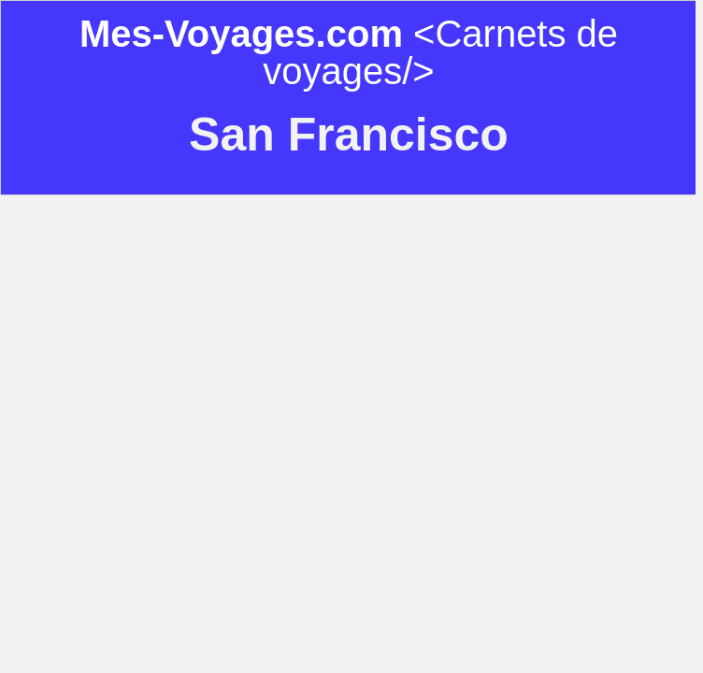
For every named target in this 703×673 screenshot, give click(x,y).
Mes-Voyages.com (241, 33)
